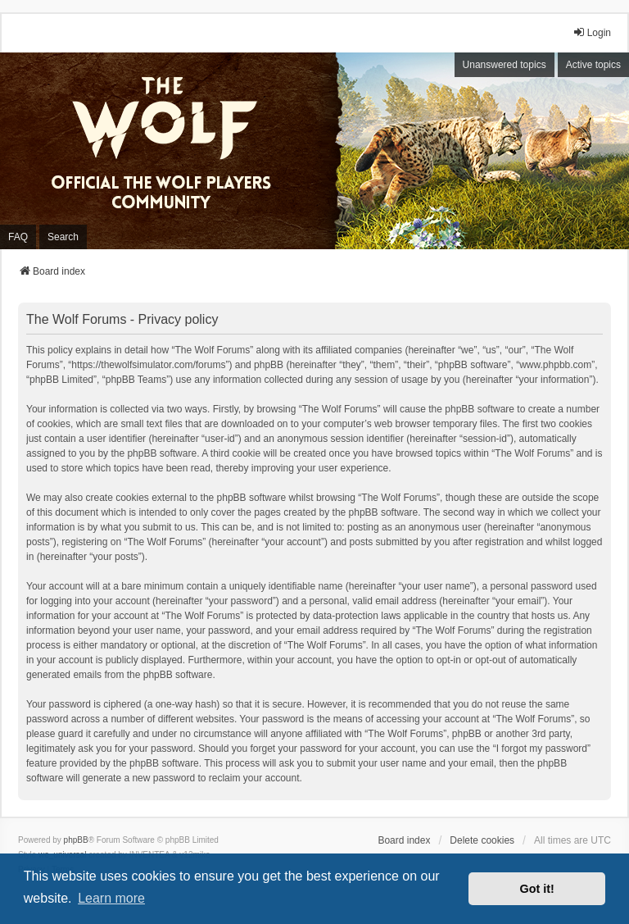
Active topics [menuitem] (593, 65)
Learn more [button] (111, 898)
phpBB (76, 839)
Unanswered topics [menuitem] (504, 65)
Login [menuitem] (591, 32)
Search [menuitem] (63, 237)
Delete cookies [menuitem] (482, 840)
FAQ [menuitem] (18, 237)
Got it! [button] (537, 888)
